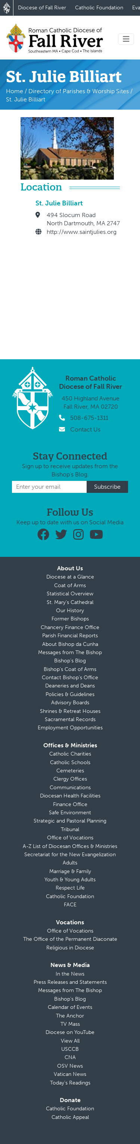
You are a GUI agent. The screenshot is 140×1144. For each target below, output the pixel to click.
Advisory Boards (70, 702)
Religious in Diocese (70, 948)
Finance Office (70, 804)
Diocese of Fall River (42, 7)
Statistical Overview (70, 594)
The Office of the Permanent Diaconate (70, 939)
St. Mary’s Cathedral (70, 602)
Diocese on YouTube (70, 1032)
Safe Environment (70, 812)
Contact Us (85, 429)
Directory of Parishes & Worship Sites (78, 91)
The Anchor (70, 1016)
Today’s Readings (70, 1083)
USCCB (70, 1049)
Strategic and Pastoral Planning (70, 821)
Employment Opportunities (70, 727)
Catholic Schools (70, 762)
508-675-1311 (89, 417)
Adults (70, 863)
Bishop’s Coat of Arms (70, 669)
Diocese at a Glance (70, 577)
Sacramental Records (70, 719)
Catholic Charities (70, 754)
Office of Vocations (70, 838)
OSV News (70, 1066)
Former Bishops (70, 619)
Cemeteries (70, 771)
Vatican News (70, 1074)
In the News (70, 974)
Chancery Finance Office (70, 627)
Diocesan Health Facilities (70, 796)
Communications (70, 787)
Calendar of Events (70, 1007)
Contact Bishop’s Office (70, 677)
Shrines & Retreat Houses (70, 711)
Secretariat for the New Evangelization (70, 854)
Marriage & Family (70, 871)
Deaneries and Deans (70, 686)
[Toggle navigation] (126, 39)
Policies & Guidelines (70, 694)
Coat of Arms (70, 585)
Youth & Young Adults (70, 879)
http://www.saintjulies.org (81, 231)
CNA (70, 1057)
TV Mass (70, 1024)
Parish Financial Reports (70, 635)
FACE (70, 905)
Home (14, 91)
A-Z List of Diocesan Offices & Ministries (70, 846)
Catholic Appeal (70, 1117)
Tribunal (70, 829)
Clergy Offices (70, 779)
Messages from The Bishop (70, 652)
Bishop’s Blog (70, 661)
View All (70, 1041)
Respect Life (70, 888)
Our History (70, 610)
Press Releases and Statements (70, 982)
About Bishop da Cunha (70, 644)
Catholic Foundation (99, 7)
